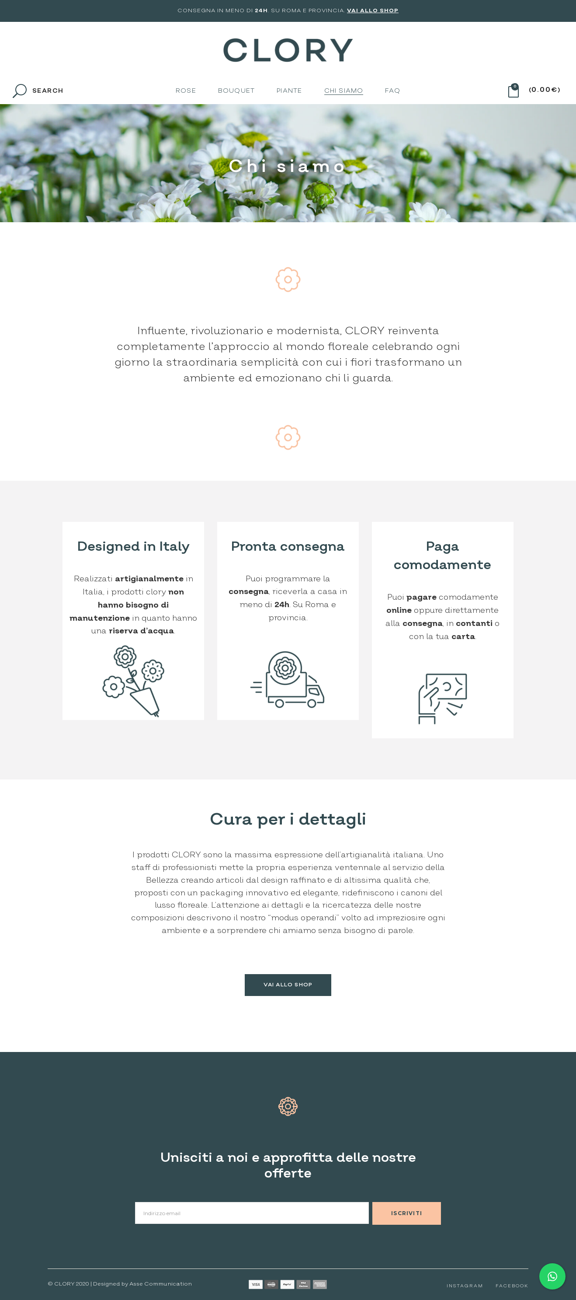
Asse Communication (160, 1284)
